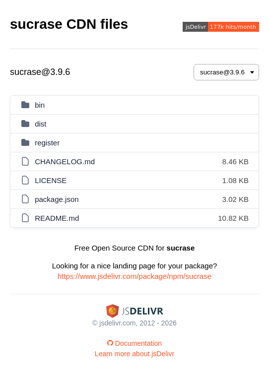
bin (40, 105)
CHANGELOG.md (65, 161)
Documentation (134, 343)
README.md (57, 218)
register (47, 142)
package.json (56, 199)
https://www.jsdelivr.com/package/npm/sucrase (134, 276)
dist (40, 124)
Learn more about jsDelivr (134, 354)
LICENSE (51, 180)
